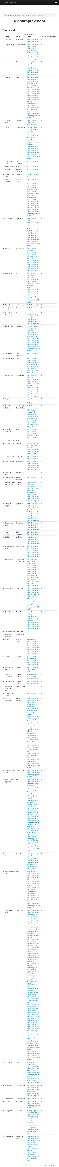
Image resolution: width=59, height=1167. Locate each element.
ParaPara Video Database (12, 15)
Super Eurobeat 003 (33, 55)
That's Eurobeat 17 (32, 183)
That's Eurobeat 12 (32, 358)
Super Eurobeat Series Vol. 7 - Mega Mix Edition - (33, 142)
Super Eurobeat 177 (33, 1101)
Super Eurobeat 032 (33, 1136)
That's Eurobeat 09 (32, 44)
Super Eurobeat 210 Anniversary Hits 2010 (33, 1037)
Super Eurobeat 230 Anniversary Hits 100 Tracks (33, 1047)
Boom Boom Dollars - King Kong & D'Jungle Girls (33, 410)
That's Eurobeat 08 (32, 40)
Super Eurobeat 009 (33, 698)
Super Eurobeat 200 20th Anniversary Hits (33, 109)
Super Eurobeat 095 (33, 953)
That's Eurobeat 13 (32, 308)
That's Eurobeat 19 (32, 72)
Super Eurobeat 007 (33, 449)
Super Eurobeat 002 (33, 42)
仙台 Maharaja (26, 15)
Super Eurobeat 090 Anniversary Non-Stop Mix (33, 725)
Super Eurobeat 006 (33, 319)
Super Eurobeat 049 (33, 233)
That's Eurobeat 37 (32, 681)
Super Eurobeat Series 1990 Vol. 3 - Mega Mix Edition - (33, 49)
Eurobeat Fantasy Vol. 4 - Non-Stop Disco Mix (32, 328)
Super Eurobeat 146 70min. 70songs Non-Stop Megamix (33, 1080)
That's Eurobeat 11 (32, 77)
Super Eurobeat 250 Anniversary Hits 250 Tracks (33, 116)
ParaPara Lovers (8, 2)
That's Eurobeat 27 (32, 305)
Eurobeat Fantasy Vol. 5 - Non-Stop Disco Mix (32, 445)
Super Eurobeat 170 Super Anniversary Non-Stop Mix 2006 (33, 1014)
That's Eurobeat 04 (32, 353)
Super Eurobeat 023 (33, 780)
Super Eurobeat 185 (33, 1025)
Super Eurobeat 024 (33, 770)
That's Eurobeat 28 (32, 643)
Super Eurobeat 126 (33, 653)
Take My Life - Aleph (33, 62)
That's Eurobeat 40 (32, 262)
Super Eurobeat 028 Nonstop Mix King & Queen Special (33, 1068)
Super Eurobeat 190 (33, 868)
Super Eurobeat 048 (33, 89)
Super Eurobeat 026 (33, 1085)
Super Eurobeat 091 (33, 97)
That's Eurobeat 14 (32, 504)
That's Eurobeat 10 (32, 429)
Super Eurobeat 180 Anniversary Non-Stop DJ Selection (33, 839)
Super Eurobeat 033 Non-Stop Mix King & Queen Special (33, 1140)
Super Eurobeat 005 (33, 235)
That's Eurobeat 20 (32, 53)
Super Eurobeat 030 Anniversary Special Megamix (33, 719)
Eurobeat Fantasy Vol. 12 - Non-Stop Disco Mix (32, 315)
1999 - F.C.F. (31, 288)
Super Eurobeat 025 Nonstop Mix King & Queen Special (33, 784)
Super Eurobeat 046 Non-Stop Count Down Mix (33, 796)
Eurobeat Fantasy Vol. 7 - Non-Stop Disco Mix (32, 130)
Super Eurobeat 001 (33, 74)
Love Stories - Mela (33, 87)
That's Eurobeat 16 (32, 546)
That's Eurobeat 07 (32, 166)
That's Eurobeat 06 (32, 532)
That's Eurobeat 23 (32, 656)
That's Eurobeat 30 (32, 231)
